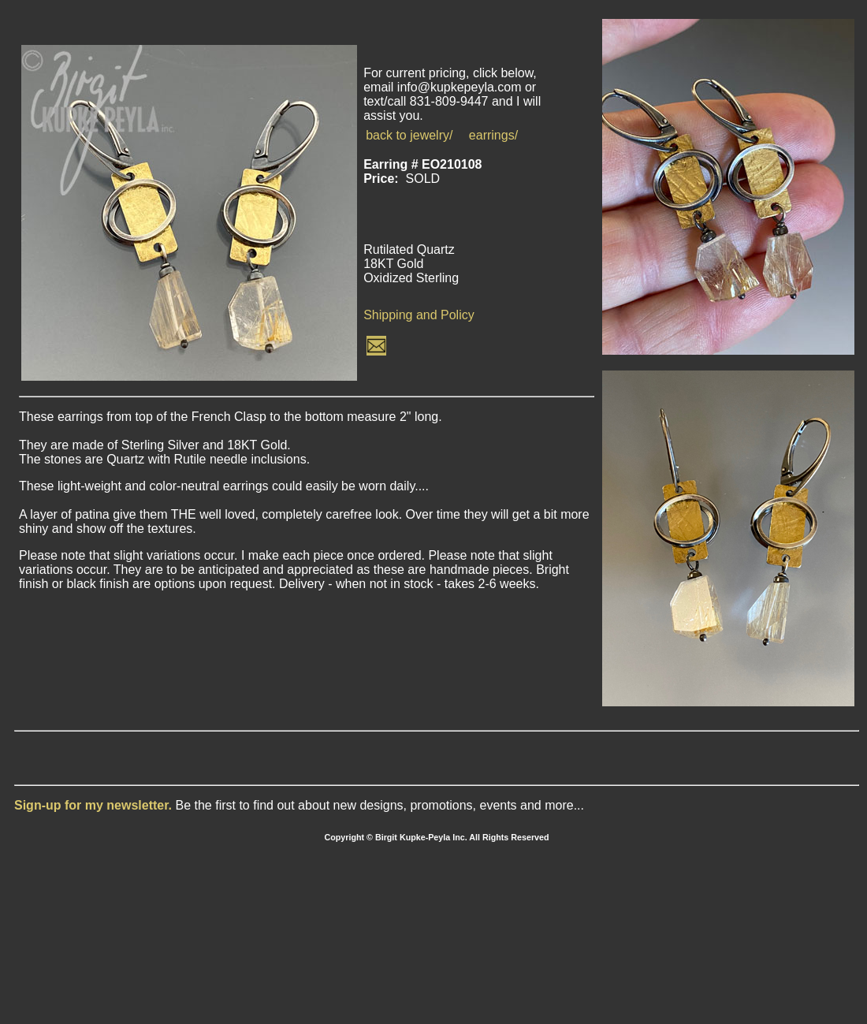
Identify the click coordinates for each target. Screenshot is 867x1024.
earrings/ (493, 135)
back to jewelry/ (409, 135)
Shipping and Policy (418, 315)
